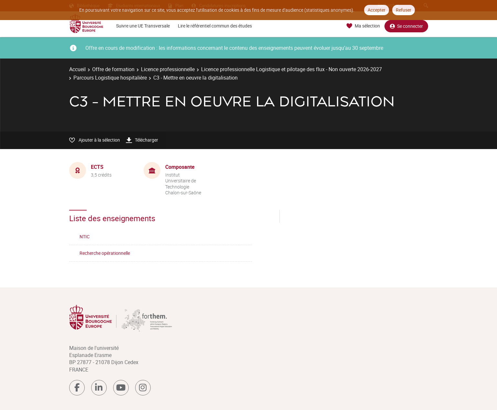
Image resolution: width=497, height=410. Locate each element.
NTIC (85, 236)
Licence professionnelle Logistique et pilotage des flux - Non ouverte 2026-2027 (291, 69)
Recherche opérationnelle (105, 253)
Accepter (376, 10)
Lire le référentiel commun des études (215, 26)
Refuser (403, 10)
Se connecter (406, 26)
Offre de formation (113, 69)
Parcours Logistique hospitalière (110, 77)
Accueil (77, 69)
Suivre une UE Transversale (143, 26)
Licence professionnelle (168, 69)
